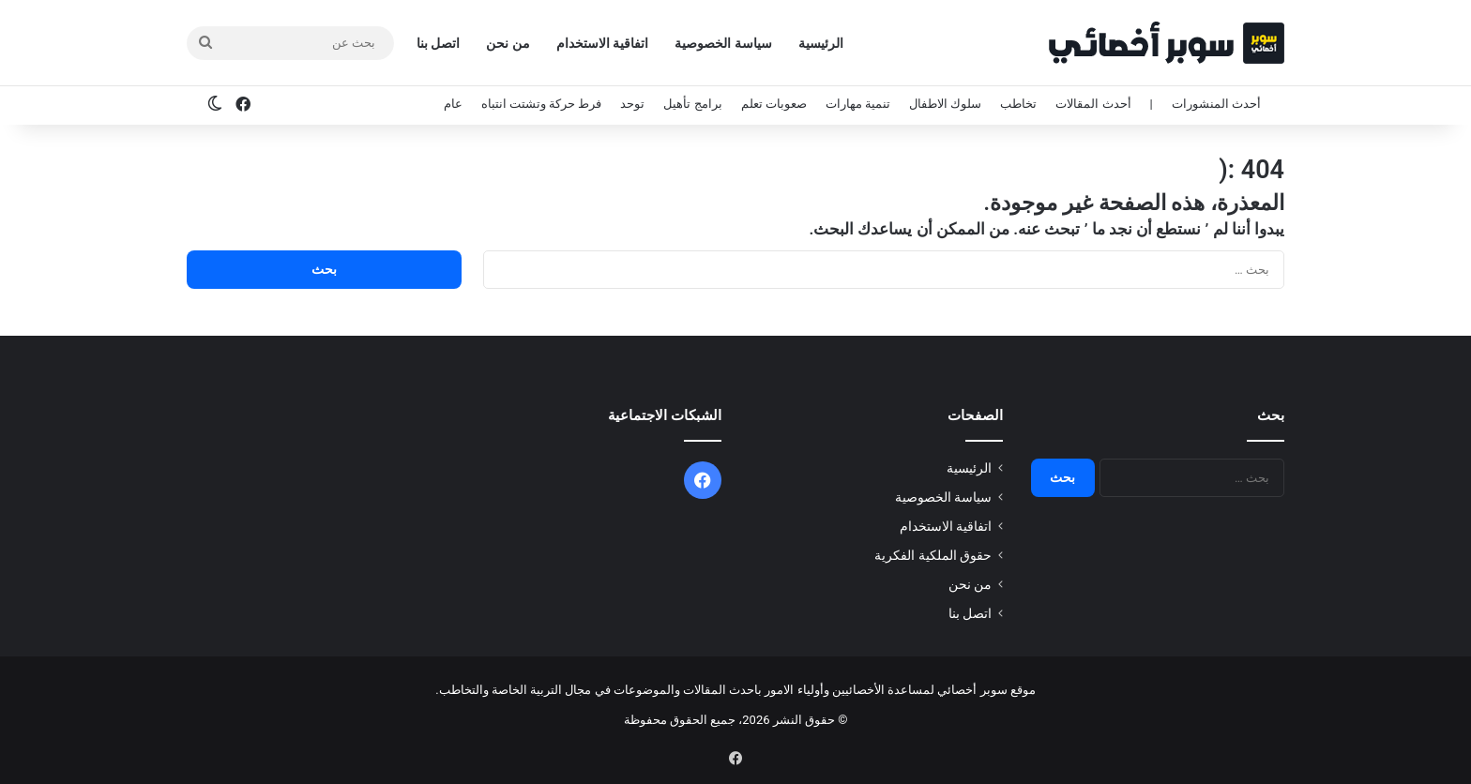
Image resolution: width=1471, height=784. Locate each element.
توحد (632, 104)
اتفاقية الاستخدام (602, 43)
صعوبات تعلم (774, 104)
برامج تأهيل (692, 104)
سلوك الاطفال (945, 104)
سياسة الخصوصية (723, 43)
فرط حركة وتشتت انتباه (541, 104)
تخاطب (1018, 104)
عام (453, 104)
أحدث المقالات (1092, 104)
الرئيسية (820, 43)
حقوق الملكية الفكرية (933, 555)
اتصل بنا (438, 43)
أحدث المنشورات (1216, 104)
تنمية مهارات (858, 104)
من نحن (507, 43)
